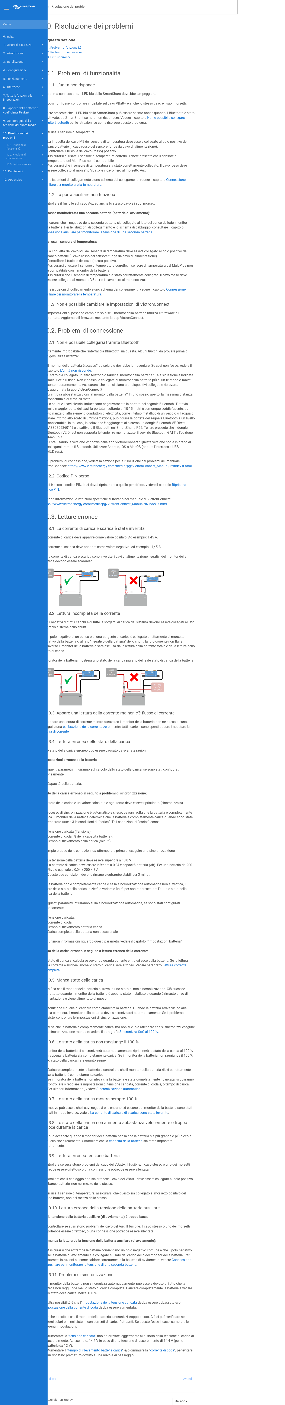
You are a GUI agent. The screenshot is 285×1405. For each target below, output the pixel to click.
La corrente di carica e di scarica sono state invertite (176, 1113)
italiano (229, 1401)
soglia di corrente (103, 731)
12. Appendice (24, 179)
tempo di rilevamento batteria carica (143, 1350)
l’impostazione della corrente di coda (117, 1307)
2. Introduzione (24, 53)
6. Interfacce (24, 87)
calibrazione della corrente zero (133, 727)
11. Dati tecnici (24, 171)
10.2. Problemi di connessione (25, 156)
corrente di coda (209, 1350)
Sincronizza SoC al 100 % (186, 1032)
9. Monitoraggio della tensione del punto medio (24, 122)
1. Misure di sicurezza (24, 44)
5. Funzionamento (24, 78)
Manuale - (74, 6)
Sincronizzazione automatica (166, 1089)
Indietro (98, 1378)
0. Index (8, 36)
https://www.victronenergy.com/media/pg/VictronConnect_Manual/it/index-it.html (177, 466)
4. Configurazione (24, 70)
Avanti (235, 1378)
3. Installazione (24, 61)
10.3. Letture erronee (25, 164)
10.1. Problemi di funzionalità (25, 146)
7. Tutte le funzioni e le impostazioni (24, 97)
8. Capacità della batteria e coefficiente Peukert (20, 110)
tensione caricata (129, 1336)
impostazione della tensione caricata (156, 1302)
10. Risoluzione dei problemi (24, 135)
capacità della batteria (173, 1141)
